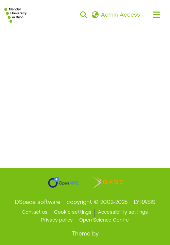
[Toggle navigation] (156, 15)
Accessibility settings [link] (123, 212)
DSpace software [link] (38, 202)
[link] (63, 182)
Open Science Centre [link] (104, 220)
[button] (15, 15)
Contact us (35, 212)
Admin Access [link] (120, 15)
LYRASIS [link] (144, 202)
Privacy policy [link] (57, 220)
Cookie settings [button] (72, 212)
